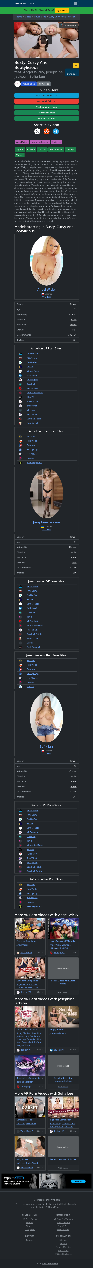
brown (74, 557)
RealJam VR (32, 414)
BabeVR (30, 642)
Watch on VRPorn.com (46, 95)
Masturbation (56, 149)
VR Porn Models (53, 1207)
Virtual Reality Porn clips (66, 1204)
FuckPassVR (32, 401)
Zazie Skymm (62, 948)
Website (44, 83)
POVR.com (32, 358)
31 (75, 542)
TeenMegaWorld (34, 462)
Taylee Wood (32, 1163)
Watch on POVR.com (46, 101)
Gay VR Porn (63, 1226)
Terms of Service (63, 1247)
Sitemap (63, 1240)
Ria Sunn (38, 1042)
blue (74, 329)
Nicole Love (33, 987)
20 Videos (46, 529)
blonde (73, 324)
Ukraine (73, 547)
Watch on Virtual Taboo (46, 107)
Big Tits (19, 149)
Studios (29, 1226)
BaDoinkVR (32, 375)
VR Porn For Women (63, 1219)
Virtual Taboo (29, 83)
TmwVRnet (32, 405)
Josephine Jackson (40, 142)
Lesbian (42, 149)
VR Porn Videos (30, 1219)
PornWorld (32, 440)
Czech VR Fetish (34, 418)
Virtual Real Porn (35, 392)
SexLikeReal (32, 362)
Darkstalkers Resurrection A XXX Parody (35, 1078)
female (73, 304)
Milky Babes (22, 1159)
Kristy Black (22, 987)
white (73, 319)
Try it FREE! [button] (61, 10)
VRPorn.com (32, 353)
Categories (30, 1229)
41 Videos (46, 297)
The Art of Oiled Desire (27, 1029)
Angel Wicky (22, 142)
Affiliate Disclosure (63, 1254)
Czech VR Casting (35, 871)
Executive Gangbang (26, 941)
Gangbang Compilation (28, 980)
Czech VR (31, 384)
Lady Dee (29, 1036)
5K (76, 65)
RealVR (30, 366)
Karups (30, 458)
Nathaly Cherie (56, 1126)
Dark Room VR (33, 647)
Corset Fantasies (24, 1119)
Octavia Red (27, 1042)
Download (72, 72)
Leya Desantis (28, 1039)
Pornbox (31, 445)
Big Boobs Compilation (60, 1119)
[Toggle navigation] (75, 3)
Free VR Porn (63, 1229)
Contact (29, 1240)
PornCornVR (32, 423)
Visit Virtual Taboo (46, 118)
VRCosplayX (32, 388)
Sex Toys (70, 149)
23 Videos (46, 753)
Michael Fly (31, 1123)
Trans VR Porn (63, 1222)
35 (75, 309)
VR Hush (31, 410)
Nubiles (30, 686)
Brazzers (31, 436)
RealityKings (32, 449)
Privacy (63, 1243)
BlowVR (30, 397)
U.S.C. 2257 (63, 1250)
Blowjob (31, 149)
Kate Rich (33, 984)
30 (75, 766)
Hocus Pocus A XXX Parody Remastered (68, 941)
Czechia (72, 314)
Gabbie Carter (68, 1123)
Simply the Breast (58, 1029)
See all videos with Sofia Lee (63, 1159)
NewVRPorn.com (24, 3)
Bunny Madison (24, 1033)
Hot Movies (32, 453)
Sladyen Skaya (23, 1045)
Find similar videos (46, 112)
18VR (29, 616)
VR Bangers (32, 379)
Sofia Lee (56, 142)
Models (29, 1222)
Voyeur (19, 155)
